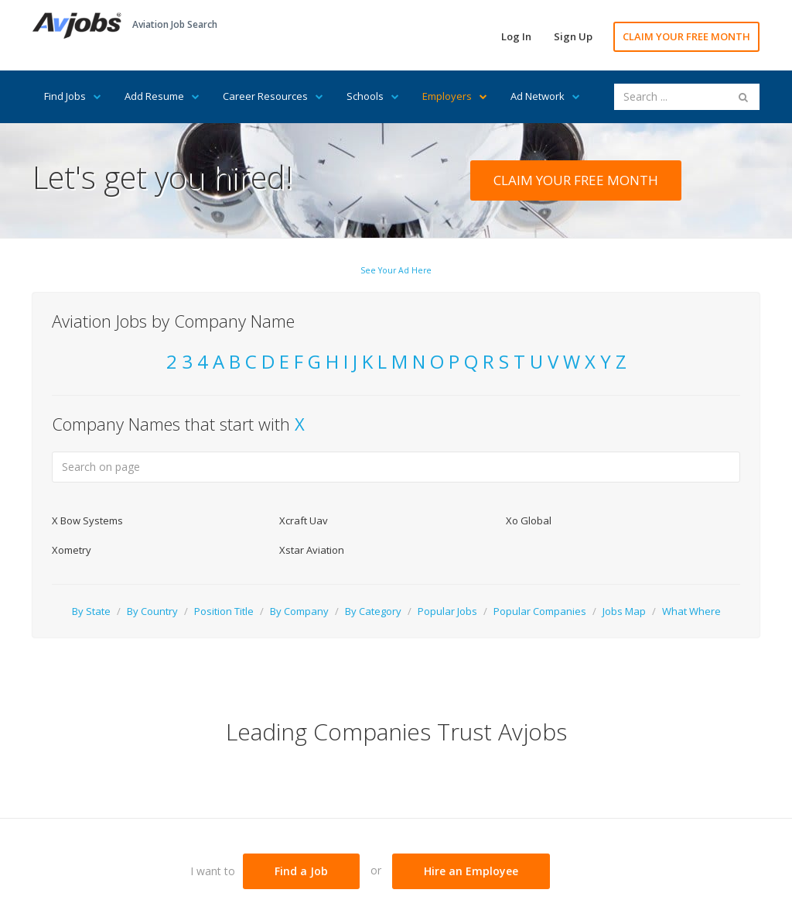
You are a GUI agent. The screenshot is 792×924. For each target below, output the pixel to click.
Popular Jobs (447, 611)
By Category (373, 611)
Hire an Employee (471, 871)
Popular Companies (539, 611)
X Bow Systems (87, 520)
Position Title (224, 611)
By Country (152, 611)
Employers (454, 96)
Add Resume (162, 96)
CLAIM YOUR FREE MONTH (686, 36)
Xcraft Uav (303, 520)
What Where (691, 611)
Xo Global (528, 520)
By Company (299, 611)
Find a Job (301, 871)
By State (91, 611)
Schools (372, 96)
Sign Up (573, 36)
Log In (516, 36)
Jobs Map (624, 611)
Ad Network (545, 96)
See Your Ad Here (396, 270)
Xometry (71, 550)
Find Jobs (72, 96)
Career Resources (273, 96)
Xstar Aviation (311, 550)
